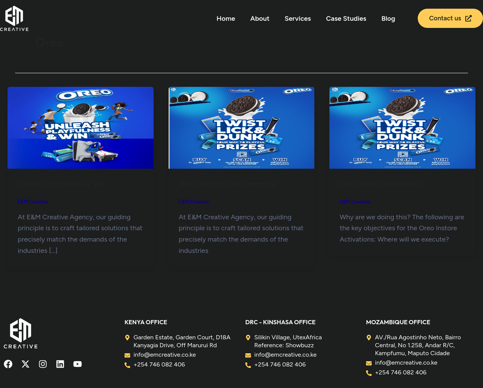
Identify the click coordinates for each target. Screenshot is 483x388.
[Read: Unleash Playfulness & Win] (81, 127)
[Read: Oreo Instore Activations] (402, 127)
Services (298, 18)
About (259, 18)
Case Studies (346, 18)
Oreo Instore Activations (381, 183)
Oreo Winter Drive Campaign (228, 183)
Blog (388, 18)
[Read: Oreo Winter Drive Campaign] (242, 127)
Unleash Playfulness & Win (62, 183)
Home (226, 18)
